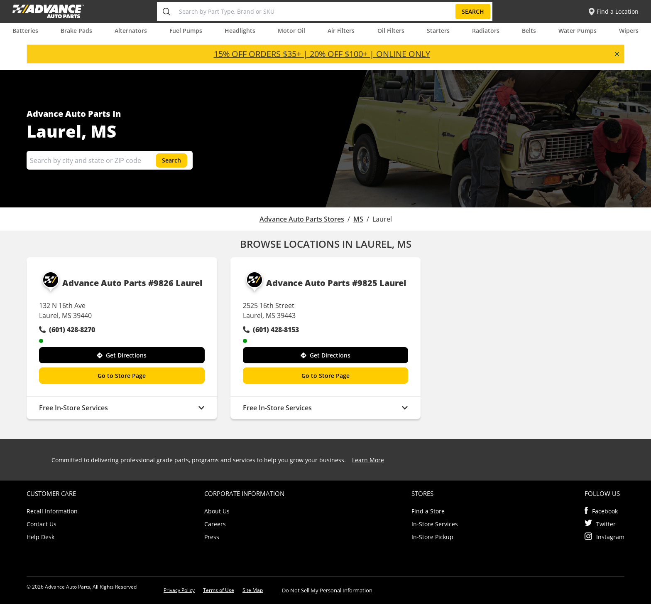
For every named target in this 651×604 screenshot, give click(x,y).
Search (473, 11)
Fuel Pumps (185, 31)
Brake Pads (76, 31)
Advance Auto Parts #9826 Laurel (120, 283)
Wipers (629, 31)
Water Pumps (577, 31)
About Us (217, 511)
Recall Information (52, 511)
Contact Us (41, 524)
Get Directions (122, 355)
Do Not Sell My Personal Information (327, 590)
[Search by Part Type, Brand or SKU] (315, 11)
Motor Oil (291, 31)
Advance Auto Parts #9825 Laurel (324, 283)
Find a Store (428, 511)
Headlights (240, 31)
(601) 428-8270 (67, 329)
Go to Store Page (122, 376)
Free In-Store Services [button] (122, 407)
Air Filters (341, 31)
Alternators (131, 31)
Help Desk (40, 537)
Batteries (25, 31)
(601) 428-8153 (271, 329)
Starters (438, 31)
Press (211, 537)
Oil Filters (390, 31)
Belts (529, 31)
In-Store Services (434, 524)
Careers (215, 524)
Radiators (485, 31)
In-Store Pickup (432, 537)
